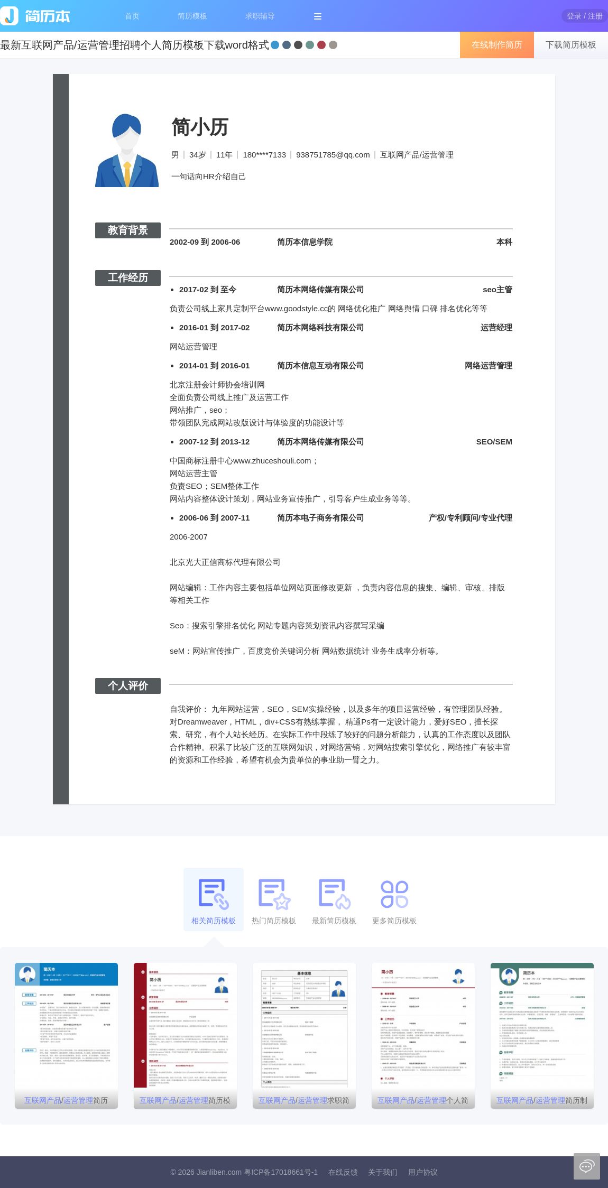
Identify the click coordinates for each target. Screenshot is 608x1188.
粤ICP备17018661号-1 (281, 1172)
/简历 (66, 1100)
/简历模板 (185, 1102)
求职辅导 (260, 16)
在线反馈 (343, 1172)
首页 (132, 16)
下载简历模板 (571, 44)
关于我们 (383, 1172)
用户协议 (423, 1172)
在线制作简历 (497, 44)
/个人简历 (422, 1102)
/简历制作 (541, 1102)
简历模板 (192, 16)
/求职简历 (304, 1102)
